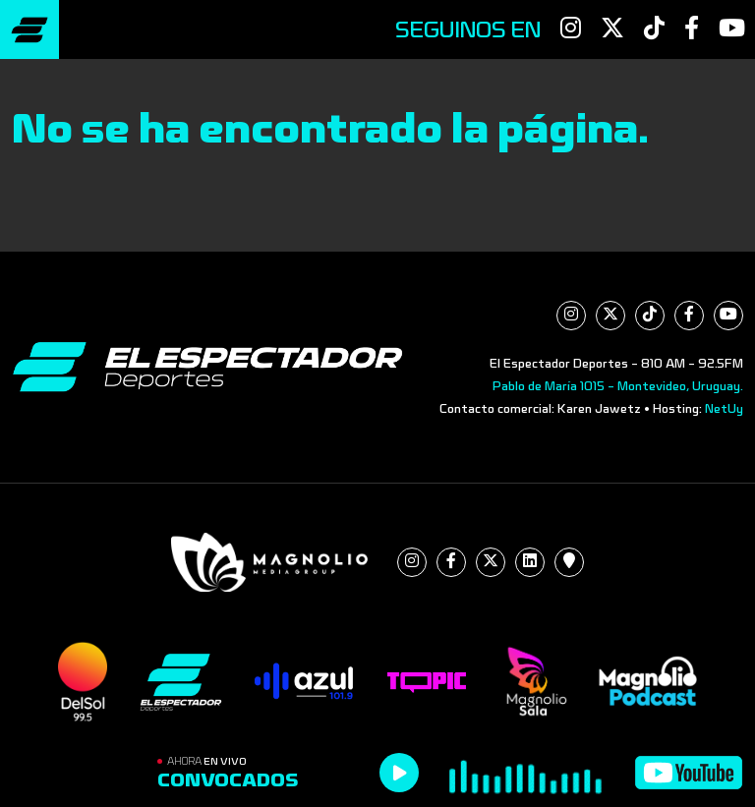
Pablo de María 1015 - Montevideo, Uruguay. (618, 386)
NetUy (724, 409)
